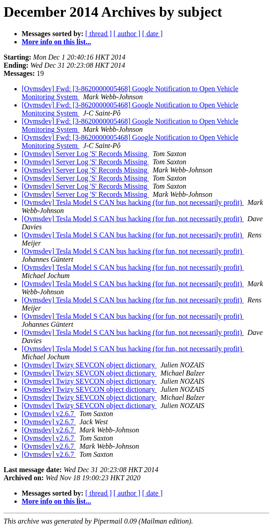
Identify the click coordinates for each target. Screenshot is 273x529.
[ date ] (152, 33)
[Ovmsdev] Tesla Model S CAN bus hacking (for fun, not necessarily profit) (133, 202)
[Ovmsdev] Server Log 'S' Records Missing (85, 154)
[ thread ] (98, 33)
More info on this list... (56, 42)
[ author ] (127, 33)
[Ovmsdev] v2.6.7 (49, 414)
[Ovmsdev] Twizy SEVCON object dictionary (89, 365)
